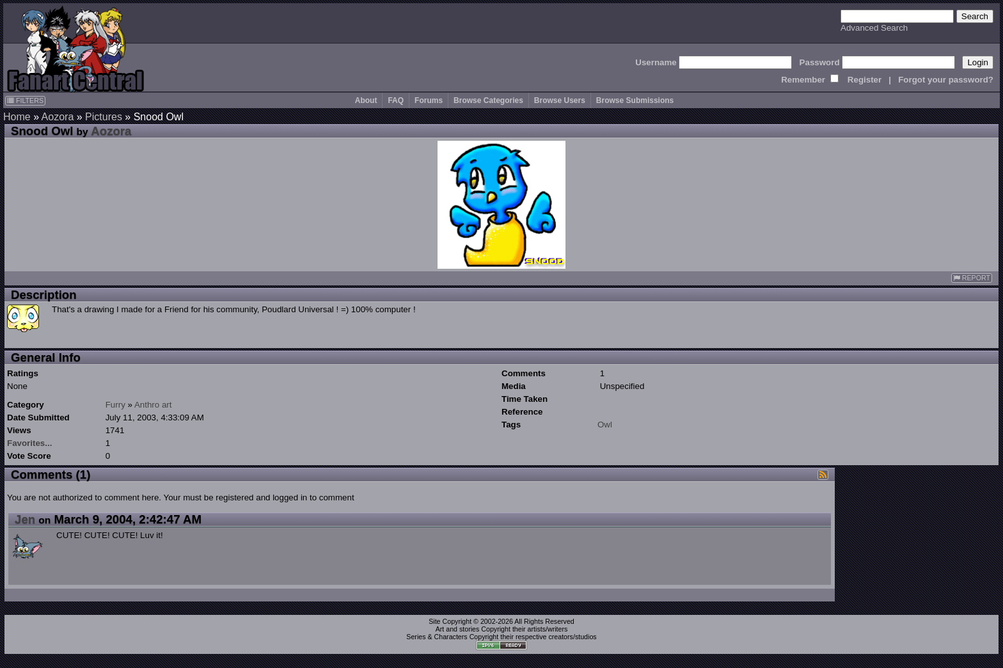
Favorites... (29, 443)
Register (864, 79)
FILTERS (25, 100)
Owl (604, 424)
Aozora (58, 116)
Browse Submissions (635, 100)
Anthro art (153, 405)
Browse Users (559, 100)
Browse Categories (488, 100)
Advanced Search (874, 28)
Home (17, 116)
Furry (115, 405)
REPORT (971, 278)
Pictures (103, 116)
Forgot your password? (945, 79)
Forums (429, 100)
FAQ (396, 100)
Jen (25, 519)
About (366, 100)
